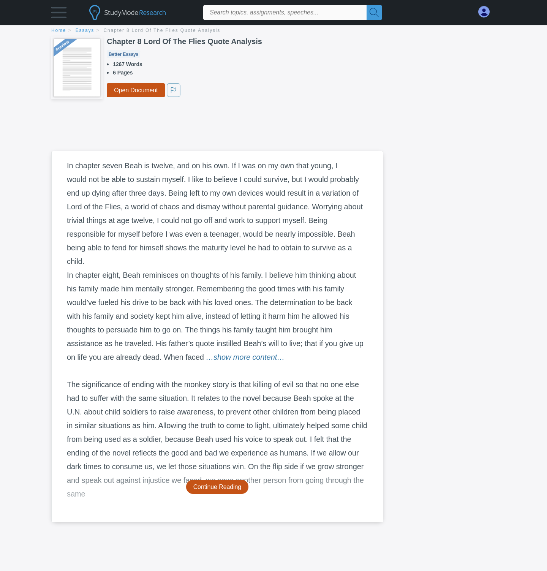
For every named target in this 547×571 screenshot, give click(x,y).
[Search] (374, 12)
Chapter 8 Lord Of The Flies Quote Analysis (162, 30)
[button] (58, 14)
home (58, 30)
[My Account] (487, 12)
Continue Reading (217, 487)
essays (85, 30)
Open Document (136, 90)
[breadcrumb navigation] (273, 30)
